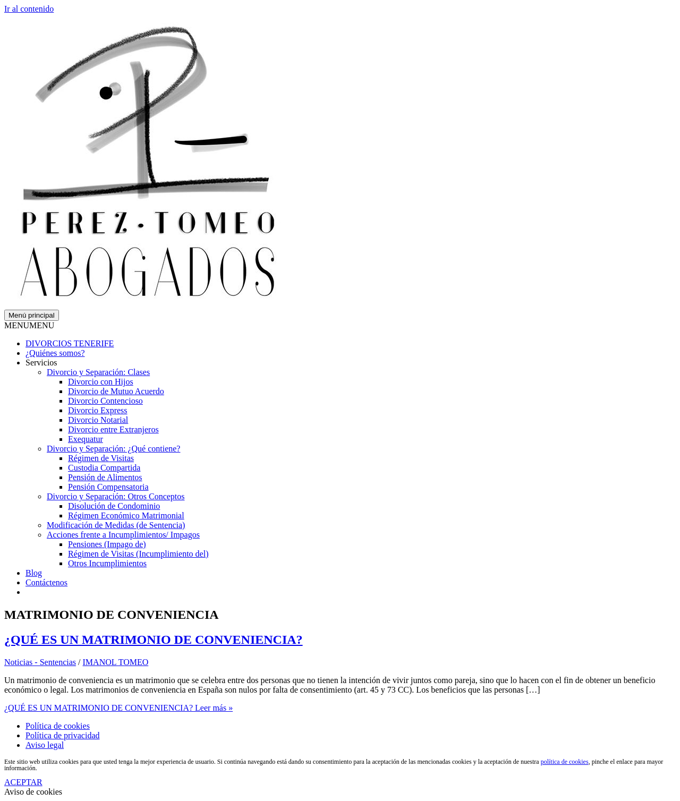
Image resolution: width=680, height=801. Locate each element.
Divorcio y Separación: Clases (98, 372)
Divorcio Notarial (98, 419)
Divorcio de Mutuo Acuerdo (116, 391)
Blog (34, 572)
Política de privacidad (63, 735)
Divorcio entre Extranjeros (113, 429)
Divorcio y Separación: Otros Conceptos (116, 496)
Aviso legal (45, 744)
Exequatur (85, 439)
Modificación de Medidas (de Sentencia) (116, 525)
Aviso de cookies (33, 791)
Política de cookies (58, 725)
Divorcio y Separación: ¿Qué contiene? (113, 448)
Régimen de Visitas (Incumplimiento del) (138, 553)
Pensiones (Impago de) (107, 544)
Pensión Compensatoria (108, 486)
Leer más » (118, 707)
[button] (29, 325)
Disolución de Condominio (114, 505)
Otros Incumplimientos (107, 563)
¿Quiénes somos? (55, 352)
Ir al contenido (29, 8)
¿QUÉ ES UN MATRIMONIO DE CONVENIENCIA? (153, 639)
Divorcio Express (98, 410)
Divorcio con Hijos (100, 381)
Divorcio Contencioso (105, 400)
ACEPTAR (23, 782)
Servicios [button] (41, 362)
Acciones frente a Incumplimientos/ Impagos (123, 534)
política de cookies (565, 761)
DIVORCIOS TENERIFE (70, 343)
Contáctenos (46, 582)
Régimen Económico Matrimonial (126, 515)
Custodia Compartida (104, 467)
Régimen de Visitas (101, 458)
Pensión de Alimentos (105, 477)
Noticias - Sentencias (40, 662)
